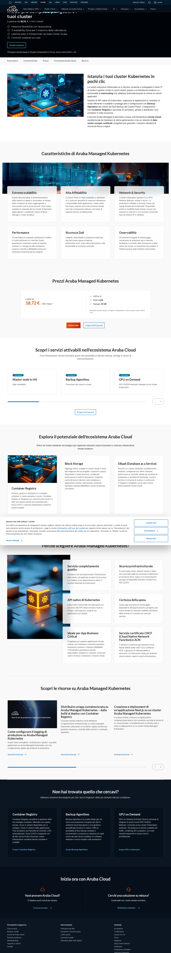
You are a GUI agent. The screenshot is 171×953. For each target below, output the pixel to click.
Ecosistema (139, 9)
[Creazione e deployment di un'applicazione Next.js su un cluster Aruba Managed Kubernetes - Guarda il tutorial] (123, 768)
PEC (26, 2)
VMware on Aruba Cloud (71, 9)
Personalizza (151, 938)
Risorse (85, 73)
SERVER (34, 2)
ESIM (65, 2)
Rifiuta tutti (151, 946)
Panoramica (12, 73)
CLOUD (43, 2)
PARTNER (84, 2)
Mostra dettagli (12, 948)
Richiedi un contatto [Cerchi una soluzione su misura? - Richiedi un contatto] (129, 920)
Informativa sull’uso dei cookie (70, 936)
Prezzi (153, 9)
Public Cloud (50, 9)
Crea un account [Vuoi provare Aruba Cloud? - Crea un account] (42, 920)
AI (114, 9)
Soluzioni (125, 9)
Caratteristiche (30, 73)
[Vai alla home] (10, 2)
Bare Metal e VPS (31, 9)
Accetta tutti (151, 931)
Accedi (158, 2)
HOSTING (18, 2)
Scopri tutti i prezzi (85, 424)
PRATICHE (73, 2)
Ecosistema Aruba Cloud (65, 73)
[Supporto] (149, 2)
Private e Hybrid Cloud (97, 9)
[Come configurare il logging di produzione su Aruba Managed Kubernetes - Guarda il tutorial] (17, 768)
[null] (161, 414)
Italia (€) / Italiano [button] (139, 2)
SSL (50, 2)
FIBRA (57, 2)
